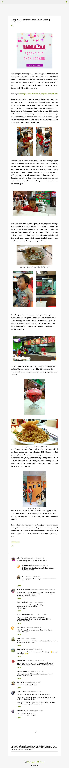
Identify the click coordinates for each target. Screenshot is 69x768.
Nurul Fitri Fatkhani (23, 615)
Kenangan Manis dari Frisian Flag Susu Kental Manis (38, 94)
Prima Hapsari (27, 565)
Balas (19, 586)
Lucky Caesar (21, 649)
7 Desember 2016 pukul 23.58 (33, 627)
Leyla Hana (20, 682)
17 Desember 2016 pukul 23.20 (35, 710)
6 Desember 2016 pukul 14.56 (40, 565)
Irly (23, 576)
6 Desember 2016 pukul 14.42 (36, 558)
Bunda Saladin (21, 710)
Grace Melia (21, 627)
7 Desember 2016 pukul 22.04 (38, 614)
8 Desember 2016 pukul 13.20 (36, 660)
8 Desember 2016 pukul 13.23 (35, 671)
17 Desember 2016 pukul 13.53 (35, 691)
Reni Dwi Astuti (22, 671)
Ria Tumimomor (22, 660)
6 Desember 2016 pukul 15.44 (47, 589)
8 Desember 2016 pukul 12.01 (34, 649)
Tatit (18, 638)
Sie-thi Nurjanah (22, 602)
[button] (12, 25)
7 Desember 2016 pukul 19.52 (32, 576)
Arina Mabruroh (22, 558)
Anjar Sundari (21, 691)
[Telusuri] (7, 2)
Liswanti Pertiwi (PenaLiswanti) (28, 589)
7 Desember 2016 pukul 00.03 (36, 602)
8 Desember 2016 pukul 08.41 (28, 638)
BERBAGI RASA (15, 542)
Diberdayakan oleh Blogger (35, 762)
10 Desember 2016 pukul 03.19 (33, 682)
